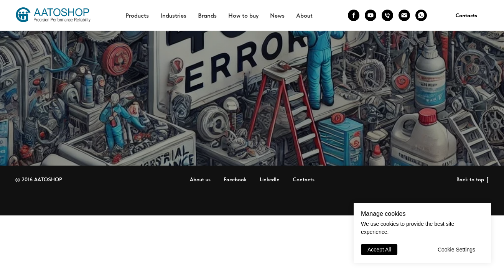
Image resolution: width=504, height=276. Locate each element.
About (304, 15)
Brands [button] (207, 15)
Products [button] (137, 15)
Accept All (379, 249)
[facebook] (353, 15)
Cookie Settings (456, 249)
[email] (404, 15)
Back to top (472, 179)
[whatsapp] (421, 15)
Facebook (235, 179)
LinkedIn (270, 179)
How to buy (243, 15)
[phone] (387, 15)
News (277, 15)
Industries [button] (173, 15)
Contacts (466, 15)
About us (200, 179)
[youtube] (370, 15)
